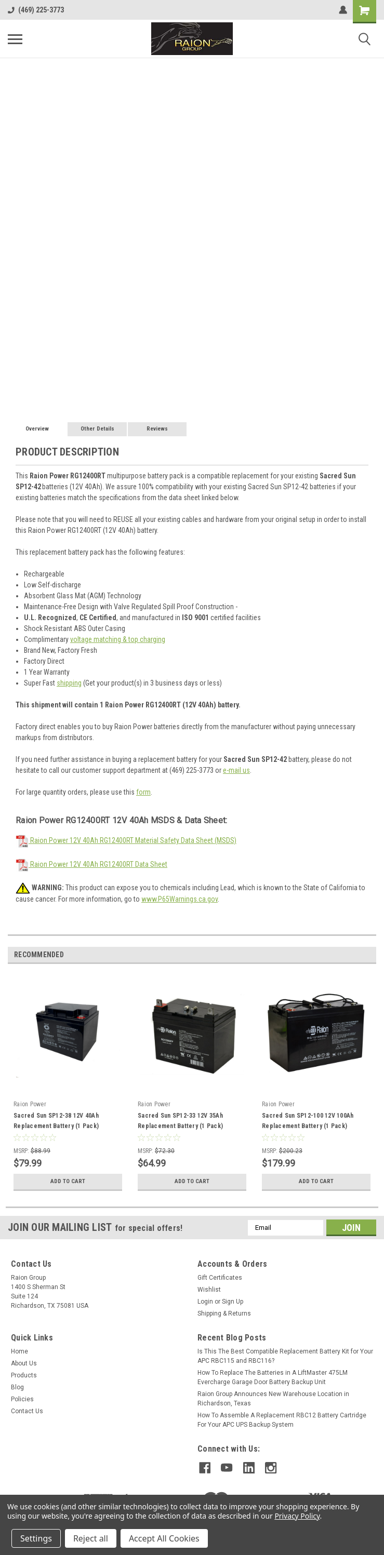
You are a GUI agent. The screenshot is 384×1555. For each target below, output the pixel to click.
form (143, 792)
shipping (69, 683)
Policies (22, 1399)
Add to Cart (67, 1181)
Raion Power (30, 1104)
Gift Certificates (219, 1277)
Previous (353, 955)
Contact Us (27, 1411)
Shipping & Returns (224, 1313)
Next (368, 955)
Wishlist (209, 1289)
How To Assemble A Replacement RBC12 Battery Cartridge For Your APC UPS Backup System (281, 1420)
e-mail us (236, 770)
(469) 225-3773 (36, 10)
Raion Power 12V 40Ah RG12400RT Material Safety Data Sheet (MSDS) (126, 840)
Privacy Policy (297, 1516)
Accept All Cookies (164, 1538)
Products (24, 1375)
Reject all (90, 1538)
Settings (36, 1538)
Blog (17, 1387)
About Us (24, 1363)
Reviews (157, 428)
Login (205, 1301)
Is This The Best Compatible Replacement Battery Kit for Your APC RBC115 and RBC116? (285, 1356)
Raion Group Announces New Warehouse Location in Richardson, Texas (273, 1398)
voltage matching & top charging (117, 639)
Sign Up (232, 1301)
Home (19, 1351)
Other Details (97, 428)
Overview (37, 428)
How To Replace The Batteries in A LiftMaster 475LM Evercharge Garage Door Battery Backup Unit (272, 1377)
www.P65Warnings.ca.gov (179, 899)
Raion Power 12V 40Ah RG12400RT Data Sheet (91, 864)
